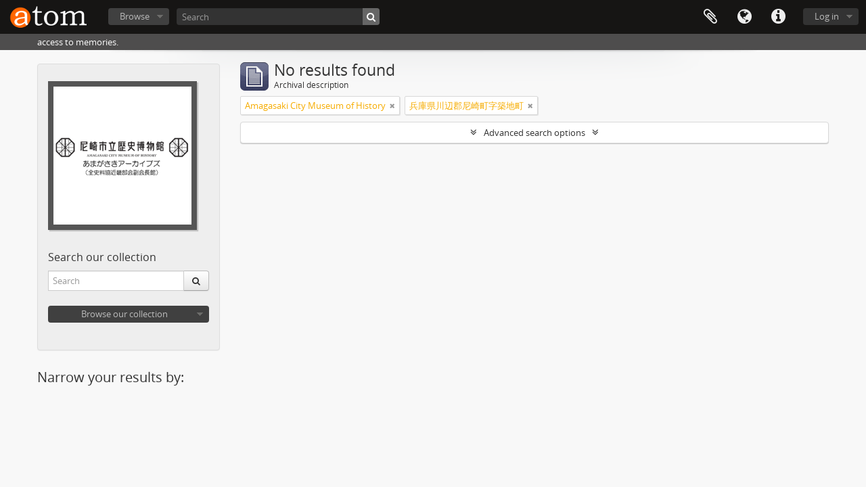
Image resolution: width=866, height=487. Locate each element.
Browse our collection (124, 314)
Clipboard (710, 17)
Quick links (778, 17)
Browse (135, 16)
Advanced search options (534, 132)
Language (744, 17)
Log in (827, 16)
